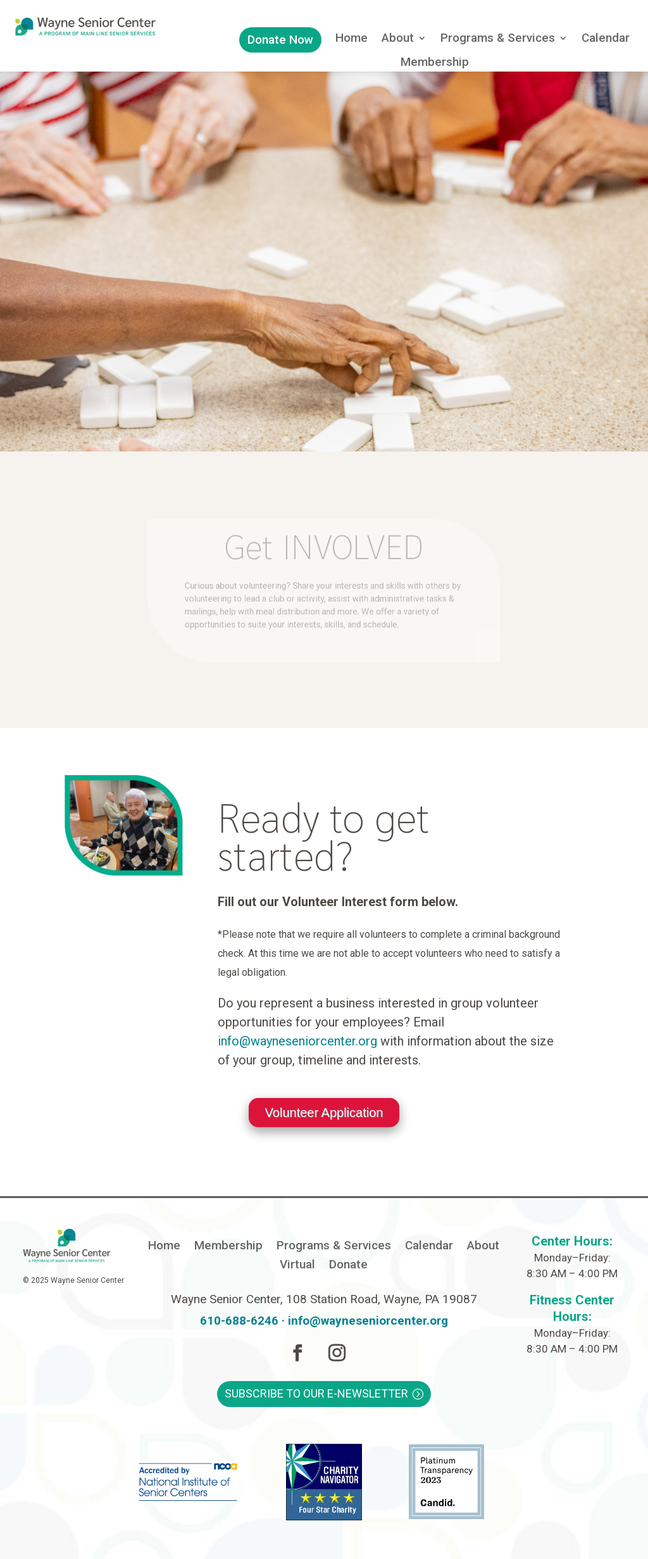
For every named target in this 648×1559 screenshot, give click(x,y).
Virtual (297, 1266)
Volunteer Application (324, 1113)
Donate (348, 1266)
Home (351, 39)
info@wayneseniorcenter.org (297, 1041)
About (398, 39)
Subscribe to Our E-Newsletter (316, 1393)
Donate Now (280, 39)
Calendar (606, 39)
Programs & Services (497, 39)
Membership (435, 63)
